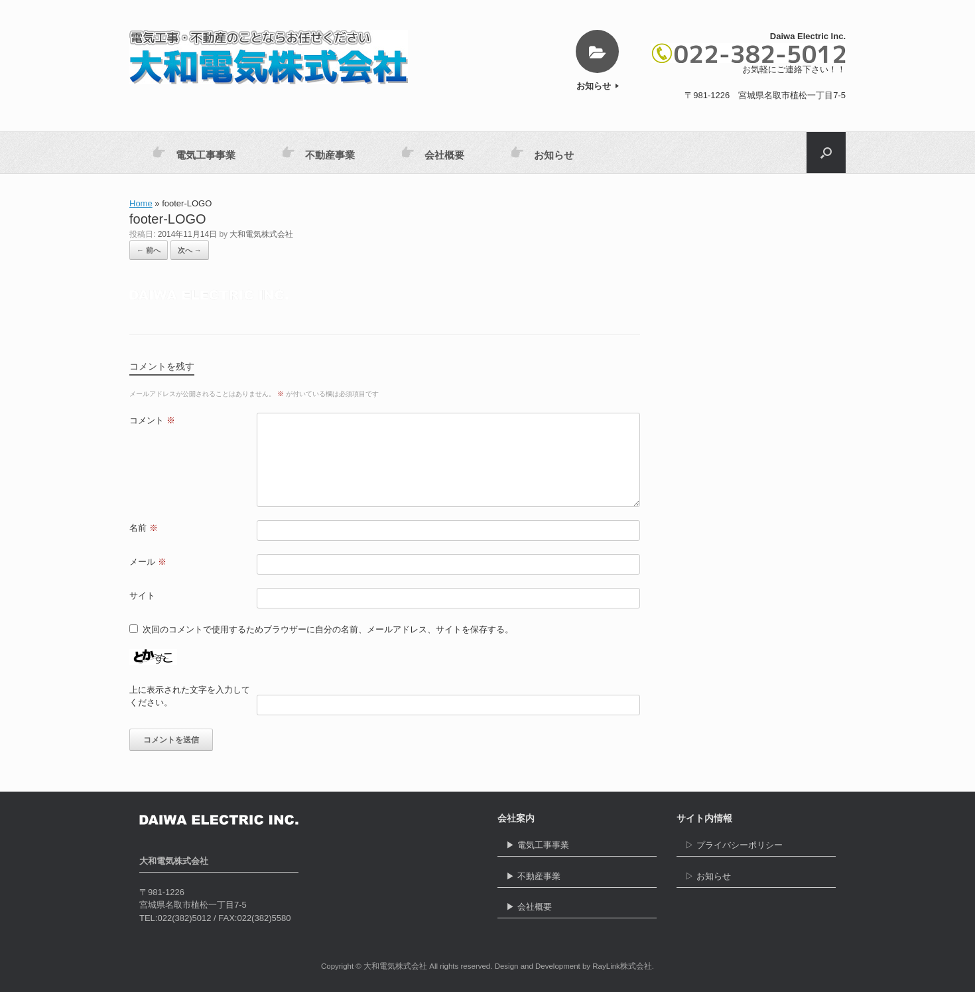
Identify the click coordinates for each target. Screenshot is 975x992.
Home (141, 203)
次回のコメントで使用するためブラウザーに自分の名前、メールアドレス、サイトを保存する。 (328, 629)
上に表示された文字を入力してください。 (189, 696)
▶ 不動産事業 (577, 879)
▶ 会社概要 (577, 910)
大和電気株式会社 (261, 234)
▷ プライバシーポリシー (756, 848)
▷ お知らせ (756, 879)
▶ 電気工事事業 (577, 848)
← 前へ (149, 250)
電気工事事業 (194, 153)
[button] (826, 152)
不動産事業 (318, 153)
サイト (142, 596)
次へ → (190, 250)
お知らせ (597, 86)
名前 (143, 528)
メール (147, 562)
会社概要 (432, 153)
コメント (152, 420)
